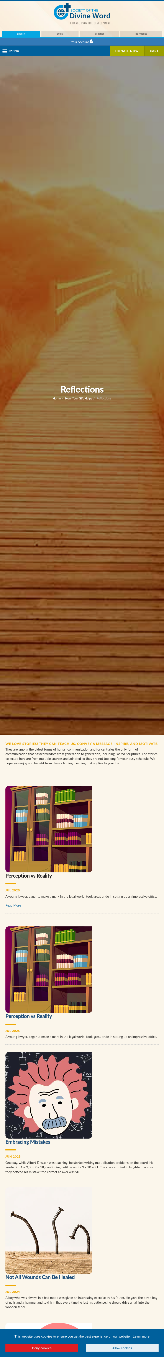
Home (57, 398)
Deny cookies (42, 1348)
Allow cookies (122, 1348)
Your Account (82, 41)
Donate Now (127, 51)
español (99, 33)
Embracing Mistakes (27, 1142)
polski (60, 33)
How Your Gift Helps (78, 398)
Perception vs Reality (28, 1016)
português (141, 33)
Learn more (141, 1336)
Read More (13, 905)
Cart (154, 51)
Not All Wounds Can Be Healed (40, 1277)
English (21, 33)
